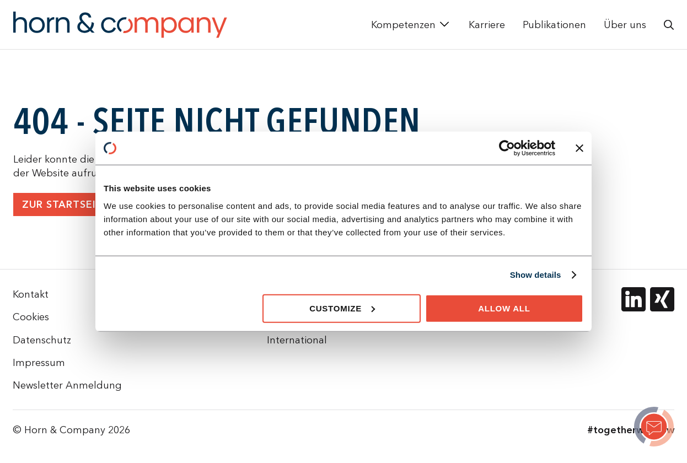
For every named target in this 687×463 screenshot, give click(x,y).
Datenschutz (42, 339)
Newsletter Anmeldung (67, 385)
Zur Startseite (66, 204)
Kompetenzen (403, 24)
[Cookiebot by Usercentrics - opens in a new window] (507, 148)
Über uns (625, 24)
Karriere (487, 24)
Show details (535, 274)
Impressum (39, 362)
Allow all (504, 308)
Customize (342, 308)
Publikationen (554, 24)
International (297, 339)
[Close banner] (579, 148)
